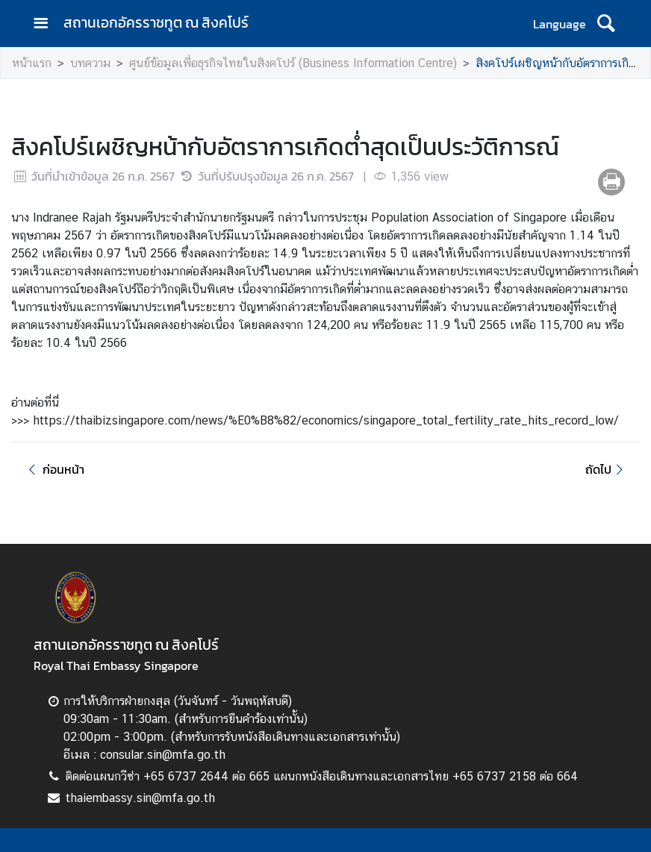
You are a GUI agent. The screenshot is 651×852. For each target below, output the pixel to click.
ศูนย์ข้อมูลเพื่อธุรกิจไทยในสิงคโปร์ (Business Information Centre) (293, 63)
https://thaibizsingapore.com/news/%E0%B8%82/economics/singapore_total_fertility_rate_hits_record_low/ (326, 420)
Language (559, 24)
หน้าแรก (32, 63)
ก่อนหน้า (53, 469)
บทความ (90, 63)
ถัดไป (606, 469)
